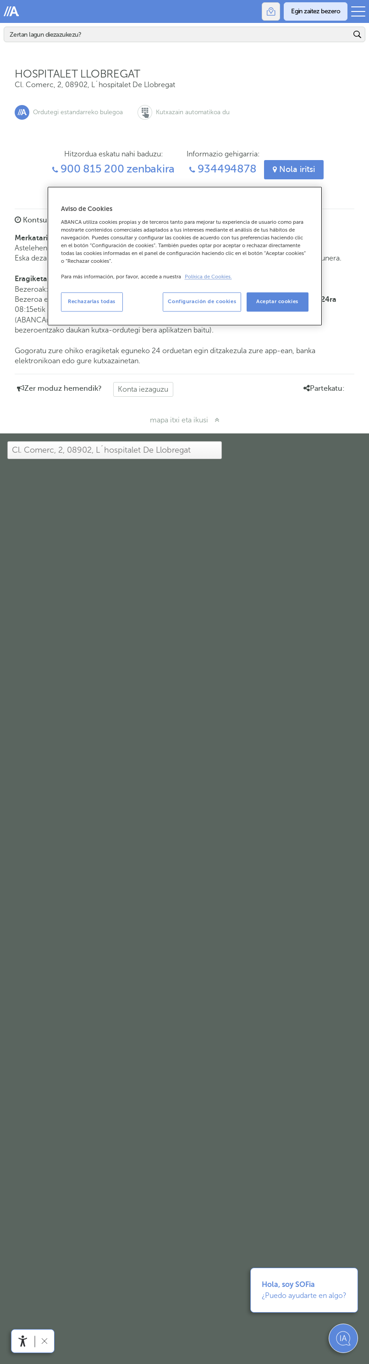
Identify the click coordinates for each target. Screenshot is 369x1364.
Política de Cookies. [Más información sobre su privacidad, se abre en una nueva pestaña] (208, 277)
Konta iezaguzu (143, 389)
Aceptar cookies (277, 302)
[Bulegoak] (271, 11)
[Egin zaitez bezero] (315, 11)
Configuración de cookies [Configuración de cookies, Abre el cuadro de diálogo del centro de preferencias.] (202, 302)
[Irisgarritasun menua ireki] (23, 1341)
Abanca (11, 11)
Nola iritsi (294, 169)
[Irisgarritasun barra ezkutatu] (44, 1341)
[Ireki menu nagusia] (358, 11)
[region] (184, 256)
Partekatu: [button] (324, 388)
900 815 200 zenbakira (113, 169)
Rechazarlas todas (92, 302)
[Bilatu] (177, 34)
